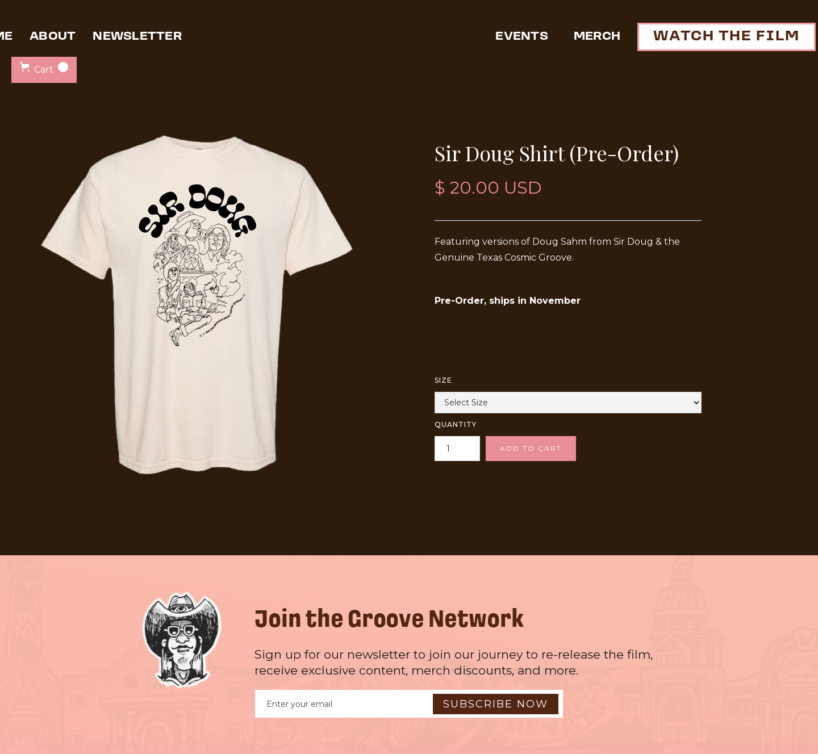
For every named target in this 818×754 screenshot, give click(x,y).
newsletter (137, 37)
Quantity (456, 424)
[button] (44, 70)
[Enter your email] (409, 704)
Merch (597, 37)
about (53, 37)
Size (443, 380)
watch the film (726, 37)
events (521, 37)
